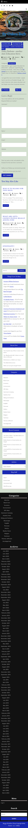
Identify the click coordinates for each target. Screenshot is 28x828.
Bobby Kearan (7, 440)
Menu (4, 2)
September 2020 (6, 641)
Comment (4, 104)
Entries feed (7, 480)
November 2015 (5, 662)
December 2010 (5, 775)
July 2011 (5, 757)
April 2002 (6, 790)
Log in (5, 477)
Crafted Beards (8, 296)
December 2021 (5, 618)
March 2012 (5, 736)
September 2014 (6, 674)
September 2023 (6, 584)
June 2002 (6, 788)
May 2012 (6, 731)
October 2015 (6, 664)
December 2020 (5, 636)
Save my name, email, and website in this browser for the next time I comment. (12, 161)
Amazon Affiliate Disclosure (11, 281)
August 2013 (5, 698)
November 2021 (5, 620)
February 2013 (6, 713)
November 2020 (6, 638)
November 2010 (5, 777)
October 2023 (6, 582)
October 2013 (6, 692)
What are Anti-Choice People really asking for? (14, 218)
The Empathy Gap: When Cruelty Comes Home (14, 351)
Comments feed (8, 483)
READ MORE (6, 206)
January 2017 (6, 654)
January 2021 (6, 633)
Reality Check (7, 412)
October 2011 (6, 749)
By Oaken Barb (14, 34)
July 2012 (6, 726)
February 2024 (5, 574)
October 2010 (6, 780)
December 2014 (5, 672)
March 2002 (5, 793)
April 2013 (6, 708)
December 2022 (5, 592)
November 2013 (5, 690)
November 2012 (5, 721)
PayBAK (6, 403)
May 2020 (6, 644)
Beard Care (6, 380)
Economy (6, 383)
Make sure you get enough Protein (12, 365)
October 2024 (6, 566)
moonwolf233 (7, 449)
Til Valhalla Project (9, 299)
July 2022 (6, 602)
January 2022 (6, 615)
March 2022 (5, 610)
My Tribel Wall (7, 324)
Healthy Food (7, 395)
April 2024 (6, 571)
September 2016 (6, 656)
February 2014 (6, 685)
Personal (6, 406)
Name (3, 131)
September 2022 (6, 597)
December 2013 (5, 687)
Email (3, 140)
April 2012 (6, 734)
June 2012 (6, 728)
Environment (7, 386)
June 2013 (6, 703)
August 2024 (6, 569)
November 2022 (5, 595)
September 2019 (6, 646)
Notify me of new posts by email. (12, 171)
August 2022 (6, 600)
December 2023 (5, 577)
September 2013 (6, 695)
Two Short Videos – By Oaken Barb (12, 435)
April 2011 (6, 764)
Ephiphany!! (8, 246)
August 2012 (5, 723)
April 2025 (6, 556)
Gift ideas (6, 389)
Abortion (6, 377)
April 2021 (6, 628)
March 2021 (5, 631)
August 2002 (6, 782)
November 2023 (5, 579)
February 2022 (5, 613)
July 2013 (6, 700)
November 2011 (5, 746)
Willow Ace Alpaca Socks (10, 317)
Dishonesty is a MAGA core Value (12, 360)
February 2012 (6, 739)
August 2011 (5, 754)
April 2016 (6, 659)
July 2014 (6, 680)
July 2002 (6, 785)
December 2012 (5, 718)
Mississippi (6, 400)
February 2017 (6, 651)
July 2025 (6, 551)
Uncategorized (17, 43)
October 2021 (6, 623)
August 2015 (5, 667)
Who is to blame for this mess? (13, 189)
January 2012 (6, 741)
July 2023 (6, 590)
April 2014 (6, 682)
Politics (5, 409)
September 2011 (5, 752)
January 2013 (6, 716)
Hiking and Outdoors (9, 398)
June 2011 (6, 759)
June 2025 (6, 554)
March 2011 (6, 767)
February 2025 (5, 561)
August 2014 (5, 677)
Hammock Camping (9, 392)
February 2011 (6, 770)
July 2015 (6, 669)
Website (3, 149)
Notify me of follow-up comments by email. (13, 168)
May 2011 (5, 762)
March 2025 (5, 559)
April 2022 (6, 607)
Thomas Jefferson (8, 420)
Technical (6, 418)
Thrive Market (7, 333)
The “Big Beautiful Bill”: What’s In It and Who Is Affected (13, 356)
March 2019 (5, 649)
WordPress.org (7, 486)
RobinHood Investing (9, 314)
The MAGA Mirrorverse (9, 363)
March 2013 (5, 710)
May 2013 (6, 705)
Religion (6, 415)
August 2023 (6, 587)
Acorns (12, 286)
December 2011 (5, 744)
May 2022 (6, 605)
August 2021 (5, 626)
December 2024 (5, 564)
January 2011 (6, 772)
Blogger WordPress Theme (9, 823)
